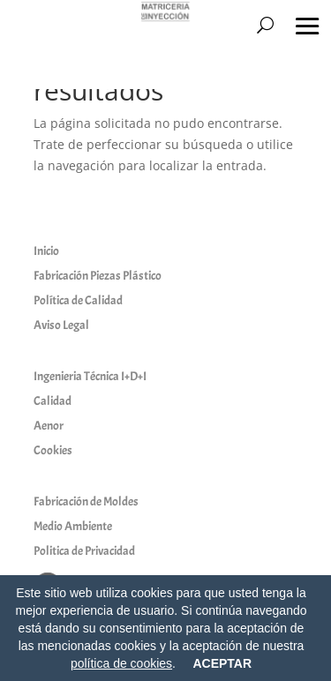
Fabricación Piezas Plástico (98, 275)
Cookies (53, 450)
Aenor (49, 425)
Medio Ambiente (73, 526)
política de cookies (121, 663)
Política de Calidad (78, 300)
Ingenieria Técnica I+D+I (90, 376)
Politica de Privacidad (84, 550)
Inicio (46, 250)
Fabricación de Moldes (86, 501)
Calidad (52, 400)
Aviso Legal (61, 325)
